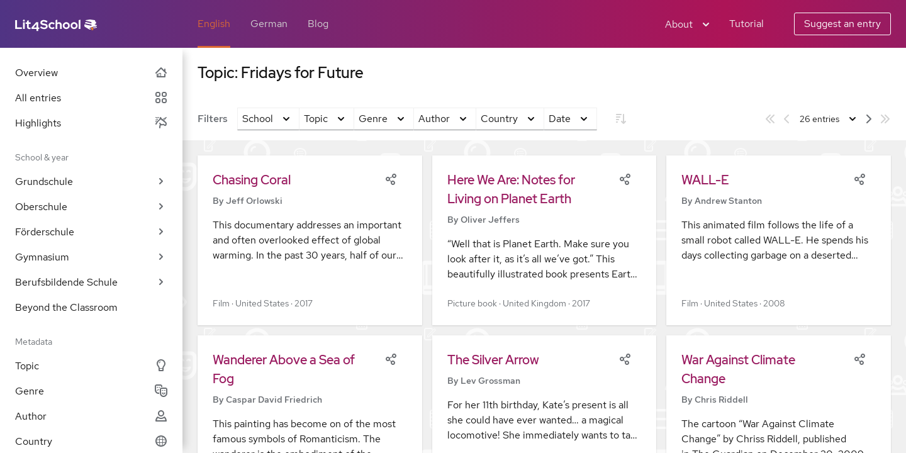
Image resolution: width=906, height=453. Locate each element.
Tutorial (746, 23)
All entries (91, 97)
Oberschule (91, 206)
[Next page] (869, 119)
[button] (310, 240)
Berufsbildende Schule (91, 282)
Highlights (91, 123)
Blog (318, 23)
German (269, 23)
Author (91, 416)
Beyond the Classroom (66, 307)
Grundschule (91, 181)
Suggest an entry (842, 23)
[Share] (391, 178)
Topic (91, 365)
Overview (91, 72)
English (214, 23)
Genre (91, 391)
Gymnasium (91, 257)
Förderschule (91, 231)
